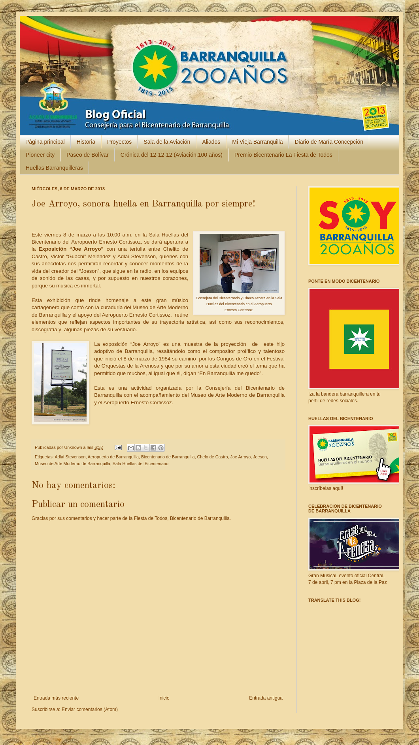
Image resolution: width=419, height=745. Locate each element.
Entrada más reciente (56, 698)
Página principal (45, 142)
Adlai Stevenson (70, 456)
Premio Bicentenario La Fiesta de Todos (283, 155)
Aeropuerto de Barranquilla (113, 456)
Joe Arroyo (240, 456)
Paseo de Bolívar (87, 155)
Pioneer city (40, 155)
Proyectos (119, 142)
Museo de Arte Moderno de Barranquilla (72, 463)
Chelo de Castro (212, 456)
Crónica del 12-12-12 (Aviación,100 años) (172, 155)
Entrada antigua (266, 698)
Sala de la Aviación (166, 142)
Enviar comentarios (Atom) (90, 709)
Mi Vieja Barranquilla (257, 142)
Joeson (260, 456)
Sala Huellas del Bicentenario (140, 463)
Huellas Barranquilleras (54, 168)
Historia (86, 142)
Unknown (73, 447)
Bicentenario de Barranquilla (168, 456)
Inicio (164, 698)
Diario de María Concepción (328, 142)
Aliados (211, 142)
